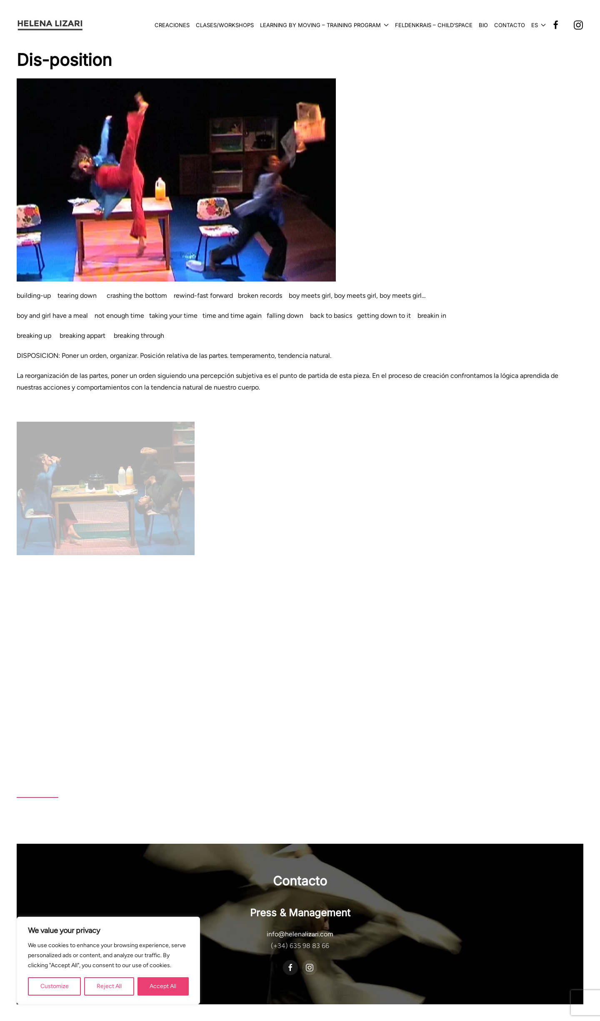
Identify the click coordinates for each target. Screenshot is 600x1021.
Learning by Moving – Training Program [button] (324, 25)
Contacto (509, 25)
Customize (54, 986)
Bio (483, 25)
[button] (538, 25)
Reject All (109, 986)
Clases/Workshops (225, 25)
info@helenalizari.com (300, 934)
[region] (108, 960)
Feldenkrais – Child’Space (433, 25)
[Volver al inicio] (50, 25)
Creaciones (172, 25)
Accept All (163, 986)
